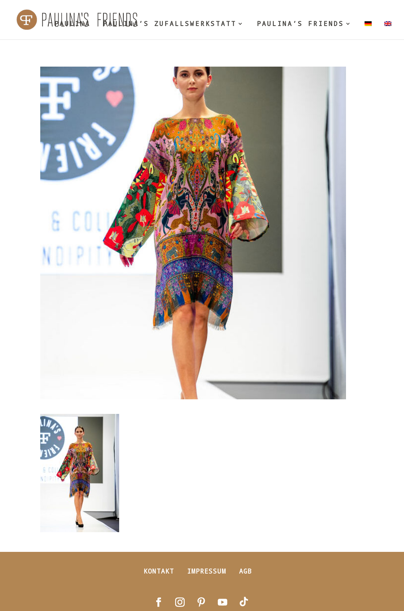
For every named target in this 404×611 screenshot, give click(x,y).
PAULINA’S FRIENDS (300, 24)
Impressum (206, 571)
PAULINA (72, 24)
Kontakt (159, 571)
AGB (245, 571)
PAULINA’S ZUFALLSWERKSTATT (169, 24)
